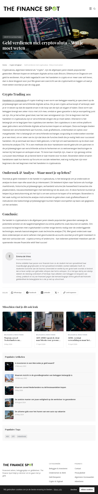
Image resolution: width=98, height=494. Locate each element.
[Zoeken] (94, 9)
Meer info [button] (58, 489)
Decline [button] (74, 490)
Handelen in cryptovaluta (14, 100)
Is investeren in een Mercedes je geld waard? (34, 363)
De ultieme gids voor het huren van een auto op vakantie (40, 411)
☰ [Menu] (90, 8)
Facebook (31, 292)
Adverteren (79, 481)
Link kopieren (69, 292)
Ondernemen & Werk (57, 473)
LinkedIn (45, 292)
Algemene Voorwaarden (84, 477)
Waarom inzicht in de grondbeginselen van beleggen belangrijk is (43, 375)
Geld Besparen (55, 477)
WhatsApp (16, 292)
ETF (13, 436)
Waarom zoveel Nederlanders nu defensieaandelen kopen (40, 387)
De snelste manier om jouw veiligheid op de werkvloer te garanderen (45, 399)
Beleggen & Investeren (58, 468)
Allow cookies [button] (87, 490)
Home (4, 65)
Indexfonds (22, 436)
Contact (78, 468)
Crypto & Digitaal (15, 65)
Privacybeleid (80, 473)
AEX (7, 436)
